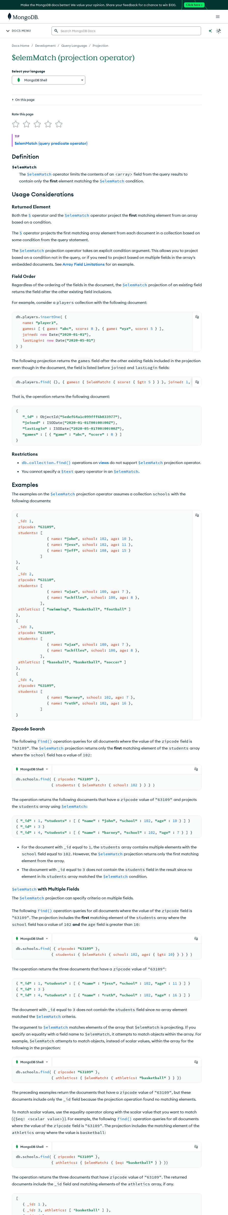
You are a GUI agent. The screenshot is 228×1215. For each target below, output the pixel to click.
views (104, 460)
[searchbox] (126, 30)
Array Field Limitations (84, 262)
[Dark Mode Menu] (218, 30)
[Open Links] (217, 17)
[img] (15, 101)
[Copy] (197, 314)
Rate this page (23, 92)
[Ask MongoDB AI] (210, 30)
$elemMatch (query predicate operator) (51, 141)
